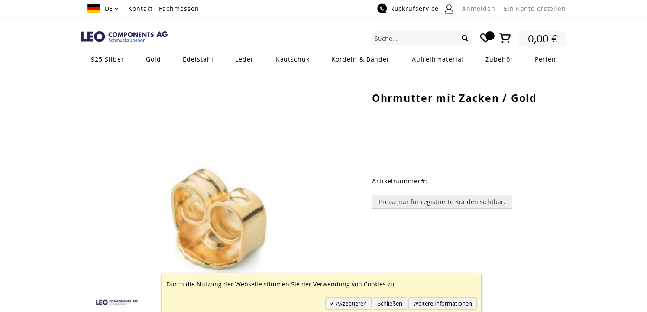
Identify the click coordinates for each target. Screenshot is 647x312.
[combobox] (421, 38)
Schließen (390, 303)
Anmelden (478, 8)
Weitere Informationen (442, 303)
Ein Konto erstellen (535, 8)
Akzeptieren (351, 303)
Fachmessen (179, 8)
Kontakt (140, 8)
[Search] (465, 37)
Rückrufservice (414, 8)
